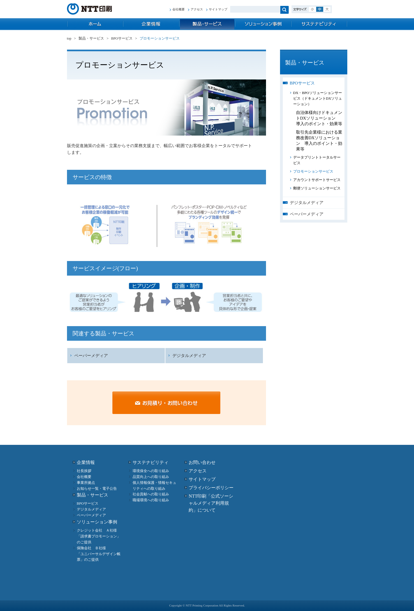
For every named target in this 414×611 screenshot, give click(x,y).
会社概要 (178, 9)
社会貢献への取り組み (151, 494)
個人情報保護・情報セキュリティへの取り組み (154, 485)
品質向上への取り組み (151, 477)
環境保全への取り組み (151, 471)
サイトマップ (218, 9)
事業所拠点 (86, 482)
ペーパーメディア (91, 355)
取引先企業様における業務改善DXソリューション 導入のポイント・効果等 (319, 140)
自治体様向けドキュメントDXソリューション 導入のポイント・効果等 (319, 118)
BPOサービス (122, 38)
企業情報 (151, 24)
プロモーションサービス (313, 171)
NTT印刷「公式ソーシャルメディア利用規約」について (211, 503)
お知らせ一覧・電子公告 (97, 488)
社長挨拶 (84, 471)
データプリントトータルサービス (317, 160)
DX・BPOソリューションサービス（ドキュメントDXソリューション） (317, 98)
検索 (284, 10)
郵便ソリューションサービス (317, 188)
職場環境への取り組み (151, 500)
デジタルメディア (189, 355)
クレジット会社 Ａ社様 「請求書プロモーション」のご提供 (99, 536)
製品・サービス (207, 24)
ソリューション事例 (263, 24)
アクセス (197, 9)
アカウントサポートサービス (317, 180)
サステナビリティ (319, 24)
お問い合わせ (202, 462)
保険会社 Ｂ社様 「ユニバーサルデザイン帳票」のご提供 (99, 554)
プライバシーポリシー (211, 487)
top (95, 24)
